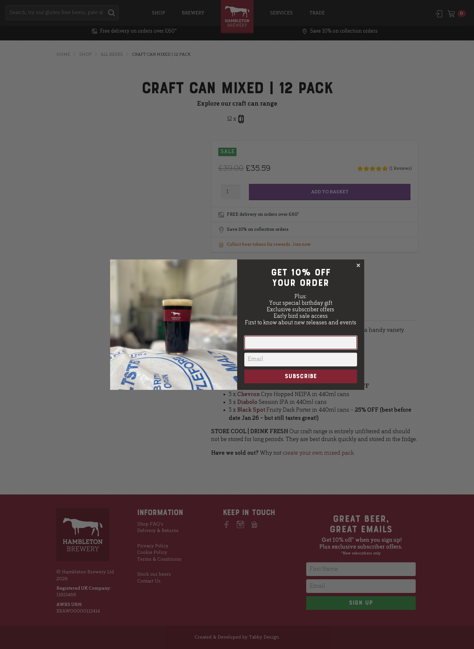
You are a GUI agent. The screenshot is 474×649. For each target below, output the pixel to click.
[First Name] (300, 342)
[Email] (300, 359)
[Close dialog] (358, 265)
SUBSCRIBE (301, 376)
